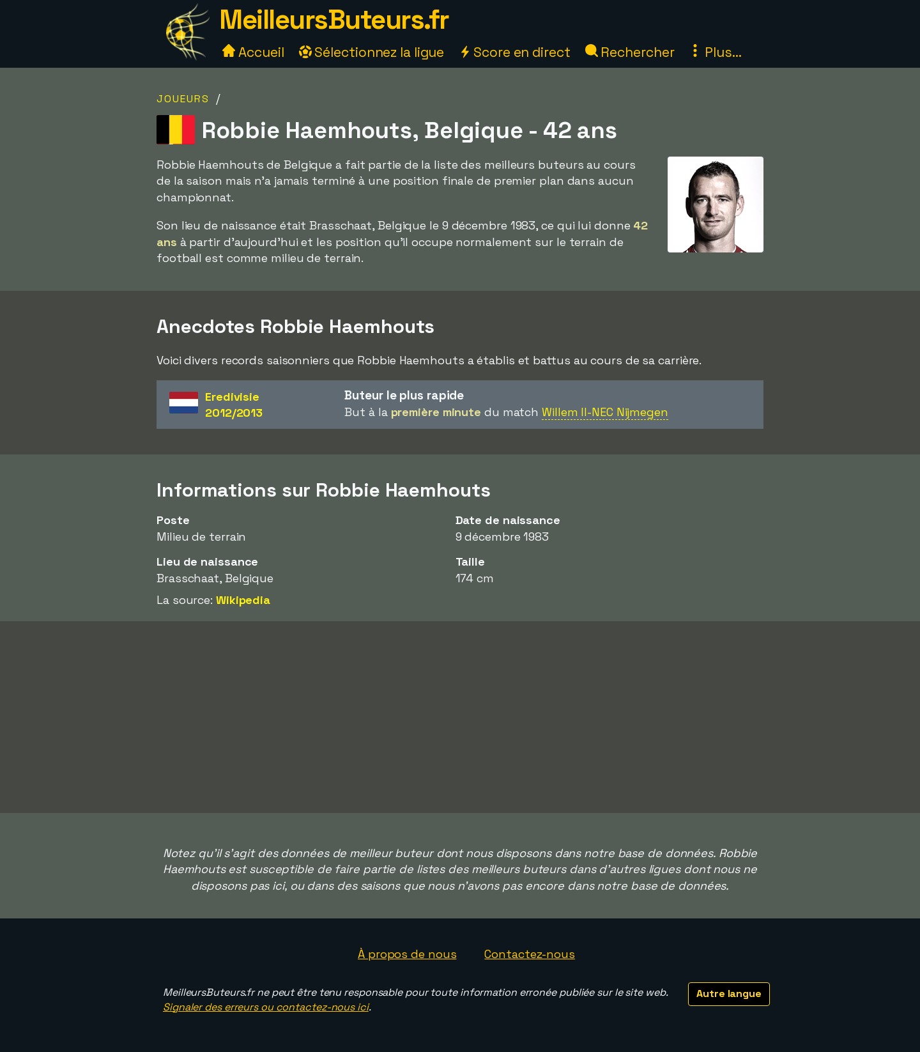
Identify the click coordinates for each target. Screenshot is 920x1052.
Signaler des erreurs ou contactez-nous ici (266, 1007)
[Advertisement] (460, 717)
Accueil (253, 52)
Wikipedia (243, 599)
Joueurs (183, 98)
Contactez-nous (529, 954)
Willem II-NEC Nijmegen (605, 412)
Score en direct (514, 52)
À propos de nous (407, 954)
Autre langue (729, 993)
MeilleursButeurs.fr (334, 19)
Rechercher (630, 52)
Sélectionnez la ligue (372, 52)
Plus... (715, 52)
